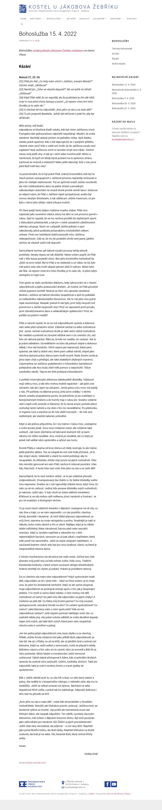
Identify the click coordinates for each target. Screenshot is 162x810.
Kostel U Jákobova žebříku (77, 16)
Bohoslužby (54, 29)
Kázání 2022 (40, 773)
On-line (115, 64)
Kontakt (132, 29)
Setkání (71, 29)
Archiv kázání (118, 74)
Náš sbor (35, 29)
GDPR (91, 804)
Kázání (29, 773)
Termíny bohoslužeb (122, 58)
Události (84, 29)
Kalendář (99, 29)
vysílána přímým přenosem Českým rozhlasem (58, 60)
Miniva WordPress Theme (119, 804)
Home (23, 29)
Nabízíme (115, 29)
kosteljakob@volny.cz (123, 149)
